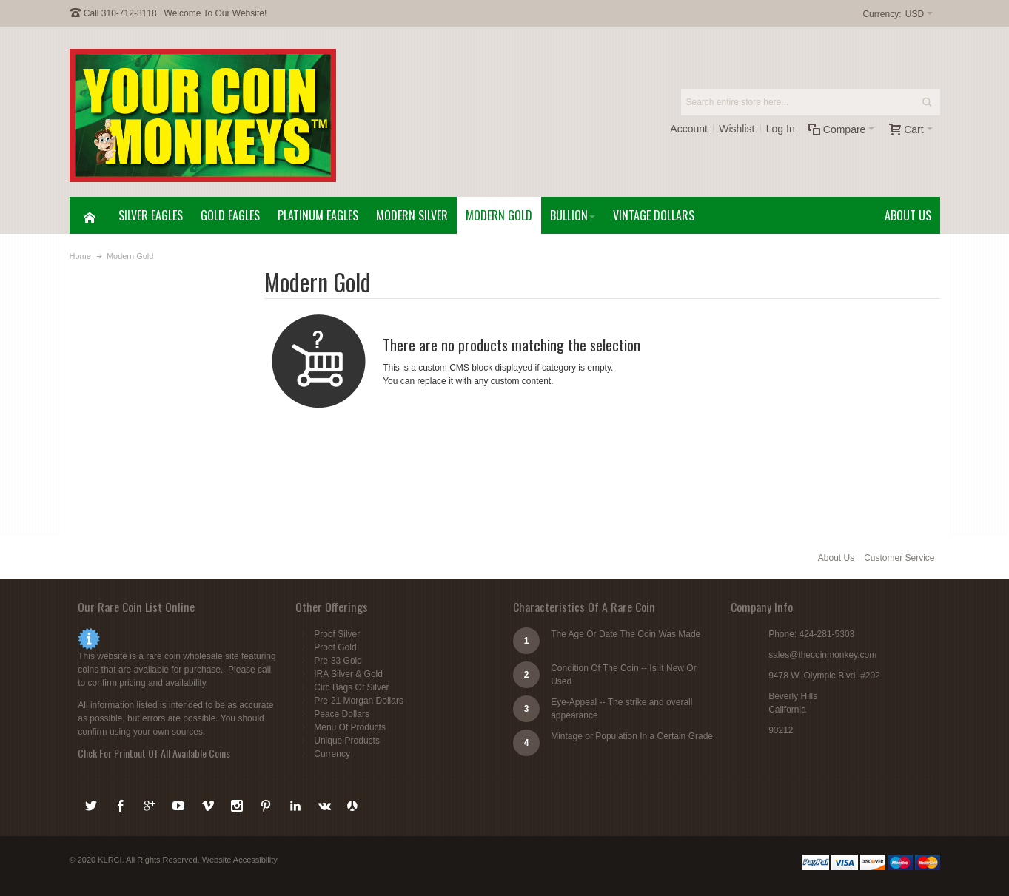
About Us (836, 558)
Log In (780, 129)
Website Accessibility (240, 859)
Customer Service (899, 558)
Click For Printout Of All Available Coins (154, 753)
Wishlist (736, 129)
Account (689, 129)
